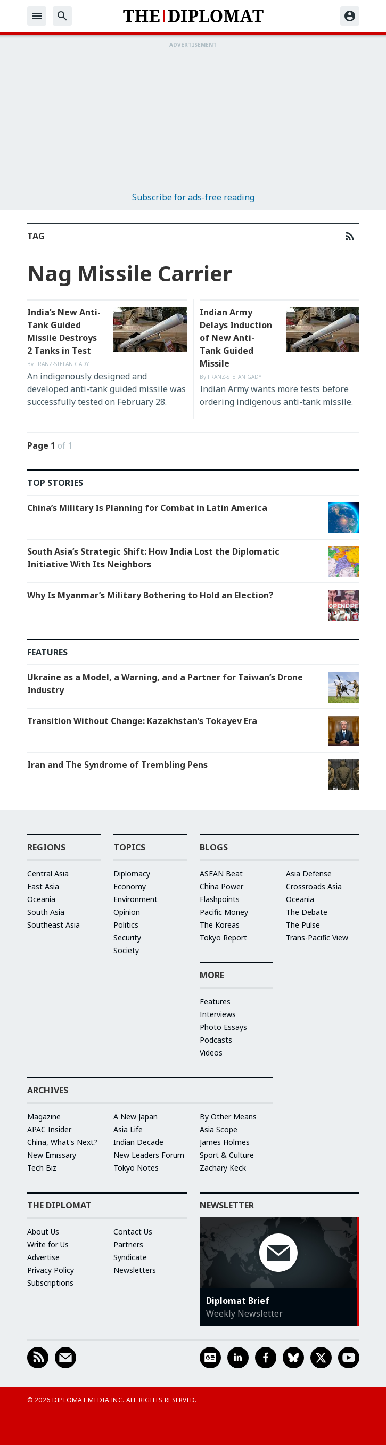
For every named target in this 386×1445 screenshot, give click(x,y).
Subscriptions (50, 1283)
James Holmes (225, 1142)
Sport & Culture (227, 1155)
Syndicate (130, 1257)
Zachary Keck (223, 1168)
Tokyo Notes (136, 1168)
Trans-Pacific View (317, 937)
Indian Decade (138, 1142)
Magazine (44, 1116)
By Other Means (228, 1116)
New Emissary (51, 1155)
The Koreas (220, 925)
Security (127, 937)
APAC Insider (49, 1129)
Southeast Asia (53, 925)
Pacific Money (224, 912)
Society (126, 950)
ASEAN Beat (221, 873)
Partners (128, 1244)
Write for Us (48, 1244)
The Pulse (303, 925)
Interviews (218, 1014)
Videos (211, 1053)
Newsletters (134, 1270)
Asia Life (128, 1129)
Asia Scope (218, 1129)
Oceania (41, 899)
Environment (135, 899)
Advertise (43, 1257)
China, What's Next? (62, 1142)
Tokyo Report (223, 937)
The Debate (306, 912)
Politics (125, 925)
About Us (43, 1232)
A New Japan (135, 1116)
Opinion (126, 912)
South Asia (45, 912)
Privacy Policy (50, 1270)
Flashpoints (220, 899)
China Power (221, 886)
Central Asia (48, 873)
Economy (129, 886)
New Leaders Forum (148, 1155)
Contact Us (132, 1232)
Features (215, 1001)
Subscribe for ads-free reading (193, 197)
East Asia (43, 886)
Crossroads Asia (314, 886)
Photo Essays (223, 1027)
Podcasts (216, 1040)
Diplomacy (131, 873)
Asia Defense (309, 873)
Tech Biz (41, 1168)
